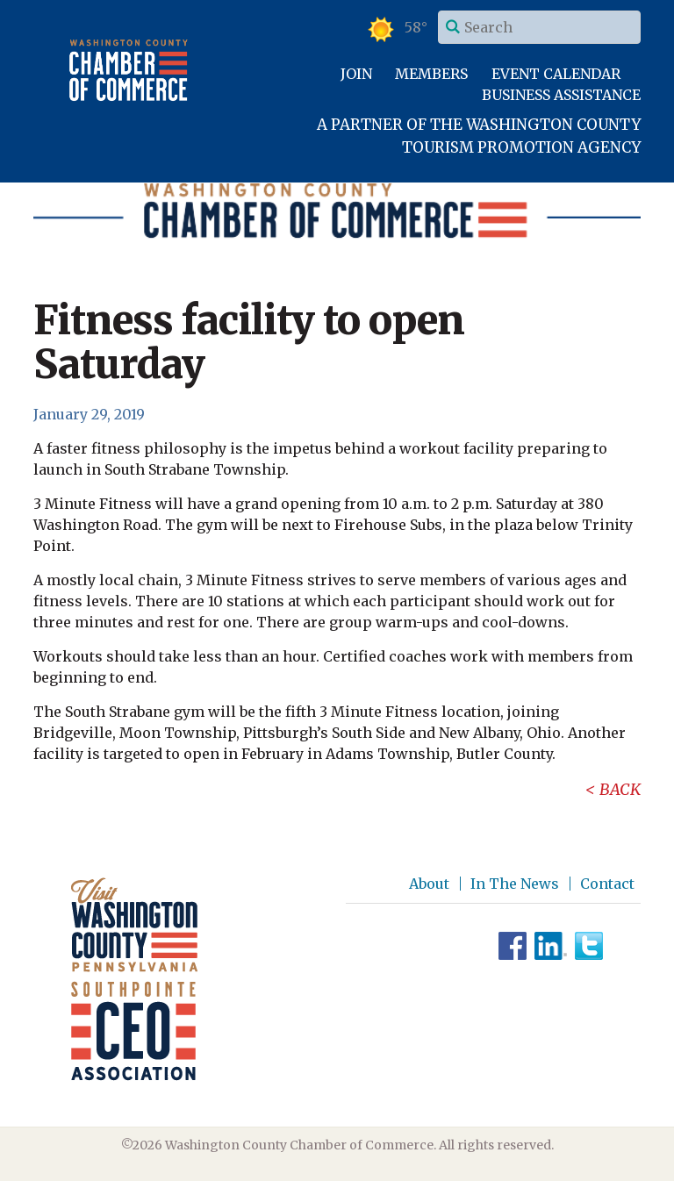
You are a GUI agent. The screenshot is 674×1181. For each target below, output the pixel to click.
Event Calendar (555, 73)
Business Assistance (561, 95)
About (429, 884)
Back (620, 789)
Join (356, 73)
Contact (607, 884)
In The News (514, 884)
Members (431, 73)
